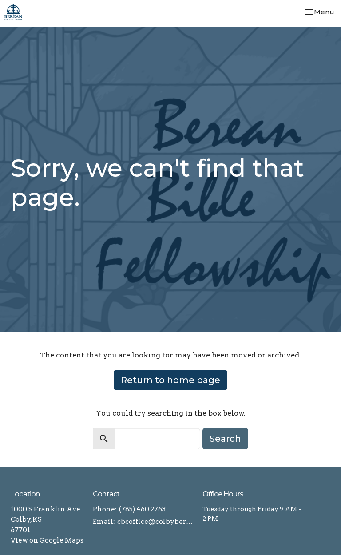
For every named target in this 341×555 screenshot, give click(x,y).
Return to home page (170, 380)
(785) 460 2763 (142, 509)
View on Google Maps (47, 540)
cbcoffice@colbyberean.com (155, 522)
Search (225, 438)
